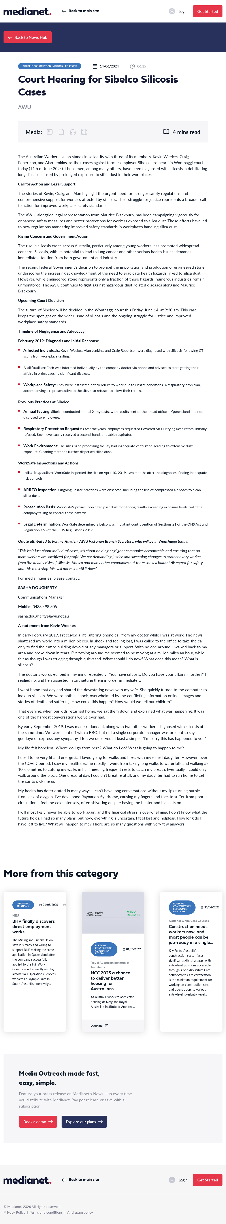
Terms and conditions (46, 1212)
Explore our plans (84, 1121)
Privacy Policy (14, 1212)
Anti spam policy (80, 1212)
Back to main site (80, 11)
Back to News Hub (27, 37)
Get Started (207, 11)
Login (178, 11)
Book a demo (38, 1121)
